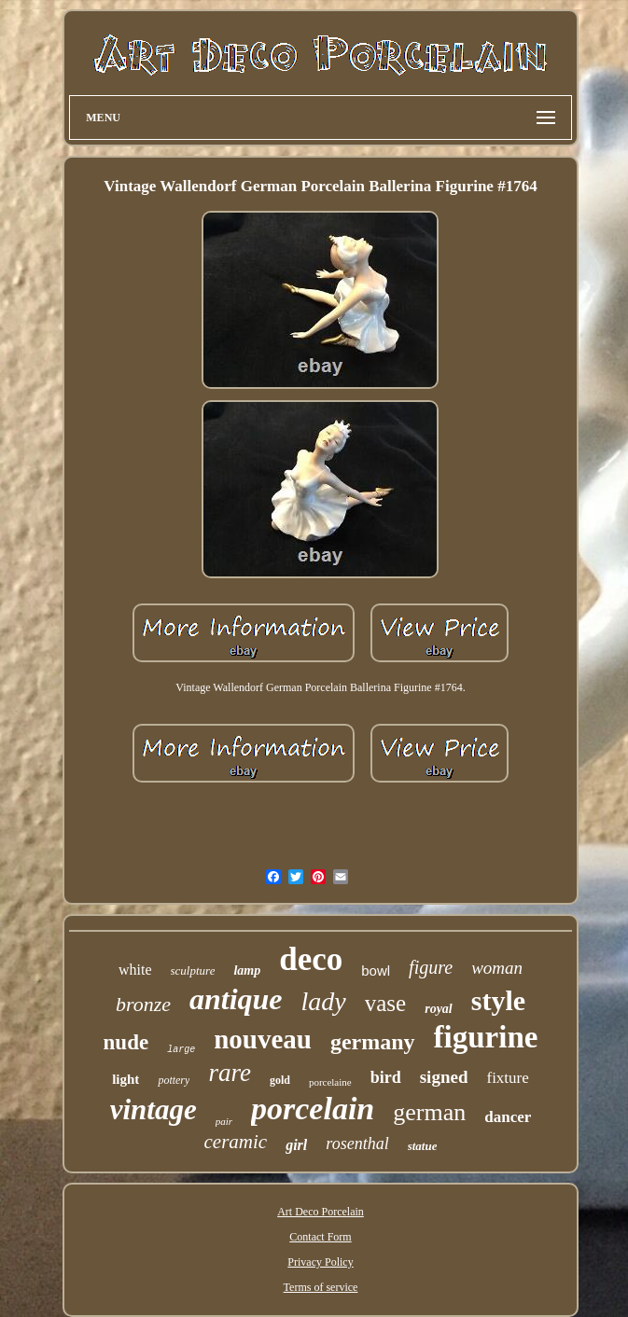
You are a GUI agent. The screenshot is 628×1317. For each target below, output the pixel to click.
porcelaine (330, 1082)
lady (323, 1001)
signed (444, 1077)
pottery (173, 1080)
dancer (507, 1117)
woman (497, 967)
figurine (486, 1037)
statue (423, 1146)
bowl (375, 970)
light (125, 1079)
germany (372, 1042)
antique (236, 999)
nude (126, 1042)
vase (385, 1003)
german (429, 1112)
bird (385, 1077)
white (135, 969)
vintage (153, 1109)
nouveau (263, 1039)
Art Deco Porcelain (320, 1211)
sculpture (193, 970)
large (181, 1050)
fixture (507, 1078)
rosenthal (357, 1143)
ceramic (236, 1141)
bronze (143, 1004)
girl (296, 1145)
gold (280, 1080)
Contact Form (320, 1236)
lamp (246, 970)
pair (224, 1121)
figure (431, 967)
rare (229, 1073)
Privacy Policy (320, 1261)
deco (310, 959)
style (498, 1000)
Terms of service (321, 1287)
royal (439, 1009)
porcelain (312, 1108)
